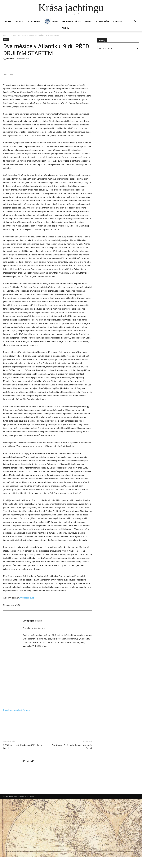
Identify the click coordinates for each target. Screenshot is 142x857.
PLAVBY (88, 21)
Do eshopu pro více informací (16, 764)
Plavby (13, 35)
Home (5, 35)
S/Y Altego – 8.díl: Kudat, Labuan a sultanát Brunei (72, 800)
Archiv (65, 28)
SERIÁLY (19, 21)
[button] (135, 21)
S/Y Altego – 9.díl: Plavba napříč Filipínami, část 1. (23, 800)
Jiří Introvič (10, 59)
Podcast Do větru (71, 21)
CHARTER (117, 21)
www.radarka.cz (26, 651)
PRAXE (8, 21)
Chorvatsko (33, 21)
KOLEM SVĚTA (102, 21)
